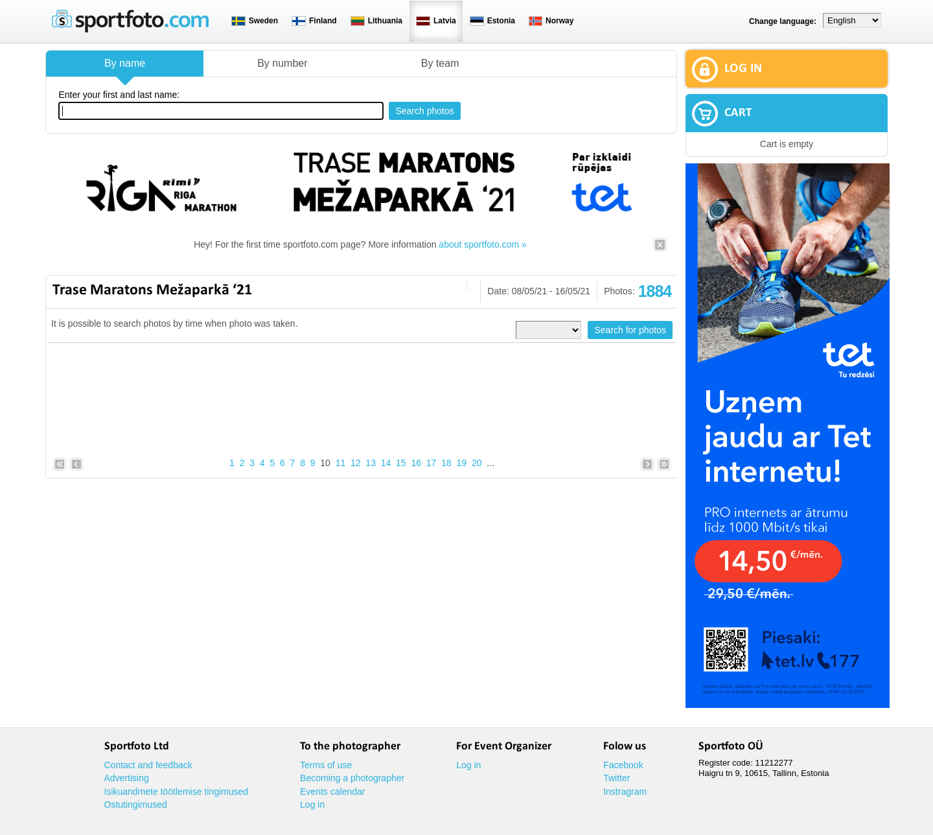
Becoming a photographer (352, 778)
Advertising (126, 778)
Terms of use (326, 765)
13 (370, 463)
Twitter (616, 778)
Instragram (625, 791)
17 (431, 463)
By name (124, 63)
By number (282, 63)
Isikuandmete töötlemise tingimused (176, 791)
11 (341, 463)
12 (356, 463)
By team (440, 63)
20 (477, 463)
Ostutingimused (135, 804)
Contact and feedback (148, 765)
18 (446, 463)
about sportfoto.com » (482, 244)
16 (416, 463)
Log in (312, 804)
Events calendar (332, 791)
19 (462, 463)
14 (386, 463)
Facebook (623, 765)
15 (401, 463)
